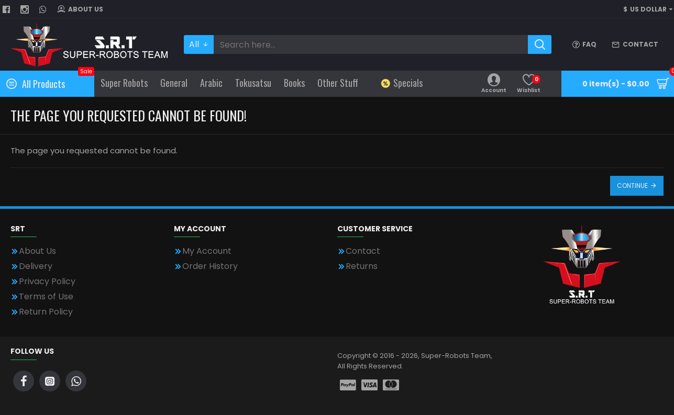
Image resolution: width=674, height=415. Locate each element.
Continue (632, 185)
